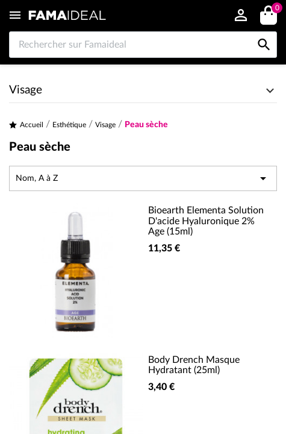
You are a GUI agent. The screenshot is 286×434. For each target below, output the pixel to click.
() (275, 9)
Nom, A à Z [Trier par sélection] (143, 178)
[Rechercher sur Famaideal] (143, 44)
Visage (25, 90)
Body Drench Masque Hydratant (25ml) (194, 365)
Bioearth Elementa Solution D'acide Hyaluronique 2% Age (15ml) (206, 221)
